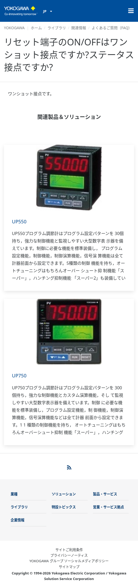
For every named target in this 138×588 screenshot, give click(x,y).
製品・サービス (105, 494)
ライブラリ (56, 27)
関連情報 (78, 27)
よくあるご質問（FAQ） (112, 27)
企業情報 (17, 520)
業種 (14, 494)
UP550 (19, 221)
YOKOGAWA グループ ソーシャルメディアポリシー (69, 561)
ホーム (36, 27)
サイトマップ (69, 566)
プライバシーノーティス (69, 555)
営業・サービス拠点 (108, 507)
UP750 (19, 375)
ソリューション (64, 494)
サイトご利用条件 (69, 549)
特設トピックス (64, 507)
